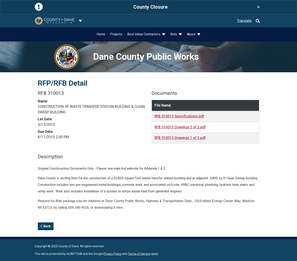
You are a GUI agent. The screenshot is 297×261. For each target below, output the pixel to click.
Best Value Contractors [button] (144, 34)
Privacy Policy (112, 253)
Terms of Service (139, 253)
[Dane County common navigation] (80, 21)
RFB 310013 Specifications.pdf (179, 116)
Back (45, 226)
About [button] (191, 34)
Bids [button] (174, 34)
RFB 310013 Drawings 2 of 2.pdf (180, 127)
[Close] (258, 7)
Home (101, 34)
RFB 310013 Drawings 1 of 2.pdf (180, 138)
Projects (116, 34)
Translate (244, 21)
